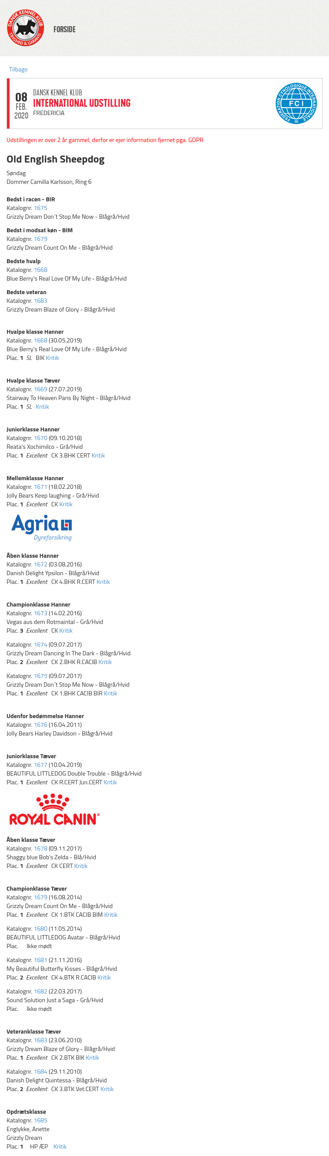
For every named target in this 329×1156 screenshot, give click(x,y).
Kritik (52, 357)
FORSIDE (65, 29)
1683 (40, 300)
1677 (40, 764)
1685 (40, 1120)
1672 (40, 564)
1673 (40, 612)
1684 (40, 1071)
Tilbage (18, 69)
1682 (40, 991)
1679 (40, 238)
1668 (40, 269)
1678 (40, 848)
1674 (40, 644)
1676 (40, 724)
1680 (40, 928)
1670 (40, 437)
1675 (40, 207)
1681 (40, 959)
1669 (40, 388)
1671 (40, 486)
